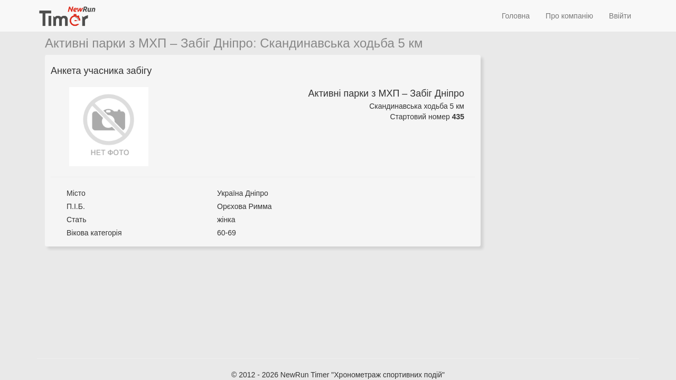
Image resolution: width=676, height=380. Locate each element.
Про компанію (569, 16)
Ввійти (620, 16)
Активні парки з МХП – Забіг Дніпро (149, 43)
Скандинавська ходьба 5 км (341, 43)
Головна (516, 16)
